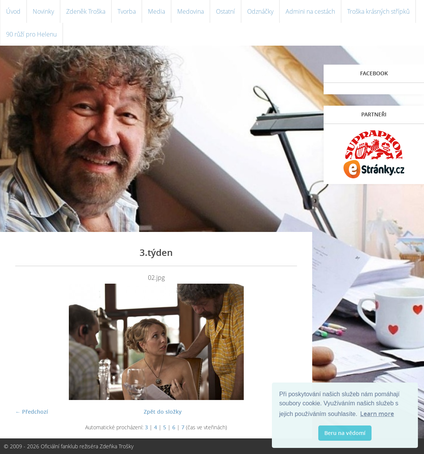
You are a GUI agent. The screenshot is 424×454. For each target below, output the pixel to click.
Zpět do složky (163, 411)
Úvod (13, 11)
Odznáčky (260, 11)
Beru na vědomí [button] (344, 433)
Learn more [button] (377, 414)
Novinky (43, 11)
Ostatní (225, 11)
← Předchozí (31, 411)
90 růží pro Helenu (31, 34)
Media (156, 11)
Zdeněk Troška (85, 11)
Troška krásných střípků (378, 11)
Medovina (190, 11)
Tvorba (127, 11)
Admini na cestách (310, 11)
